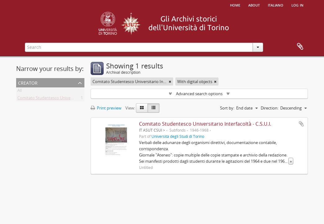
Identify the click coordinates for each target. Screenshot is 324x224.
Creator (28, 82)
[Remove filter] (170, 81)
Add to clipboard (301, 124)
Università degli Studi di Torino (177, 136)
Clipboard (300, 46)
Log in (297, 4)
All (19, 91)
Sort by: (227, 108)
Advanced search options (199, 93)
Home (235, 4)
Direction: (269, 108)
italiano (275, 4)
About (254, 4)
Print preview (106, 108)
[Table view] (153, 108)
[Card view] (142, 108)
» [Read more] (291, 161)
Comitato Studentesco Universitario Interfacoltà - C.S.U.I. (69, 99)
